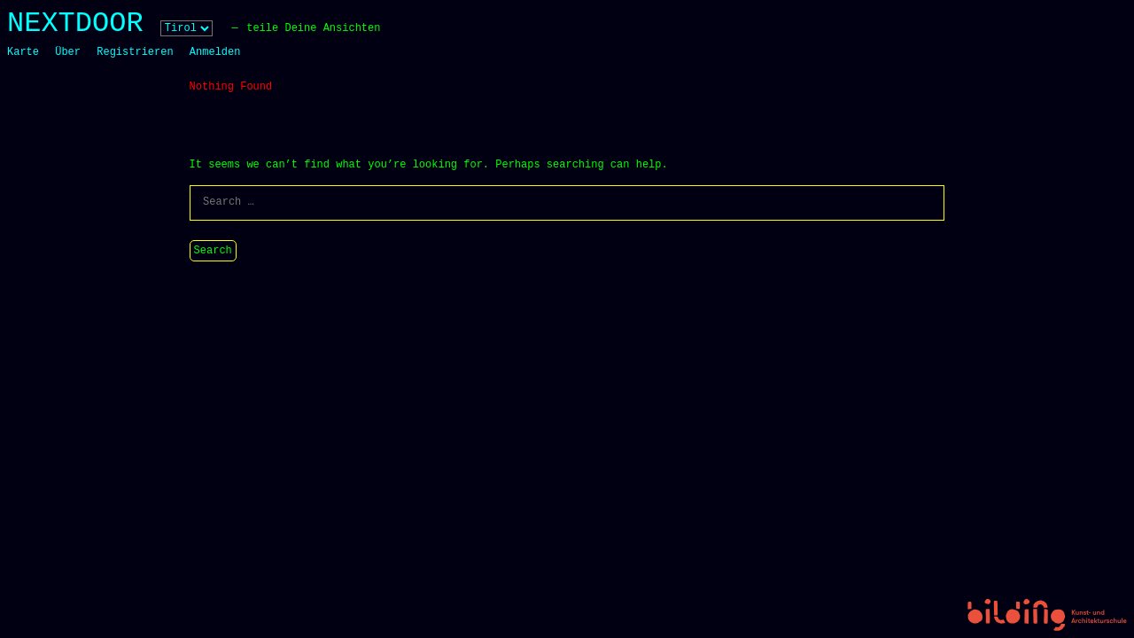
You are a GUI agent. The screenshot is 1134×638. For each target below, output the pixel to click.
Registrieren (135, 52)
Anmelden (215, 52)
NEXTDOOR (75, 23)
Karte (23, 52)
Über (68, 52)
